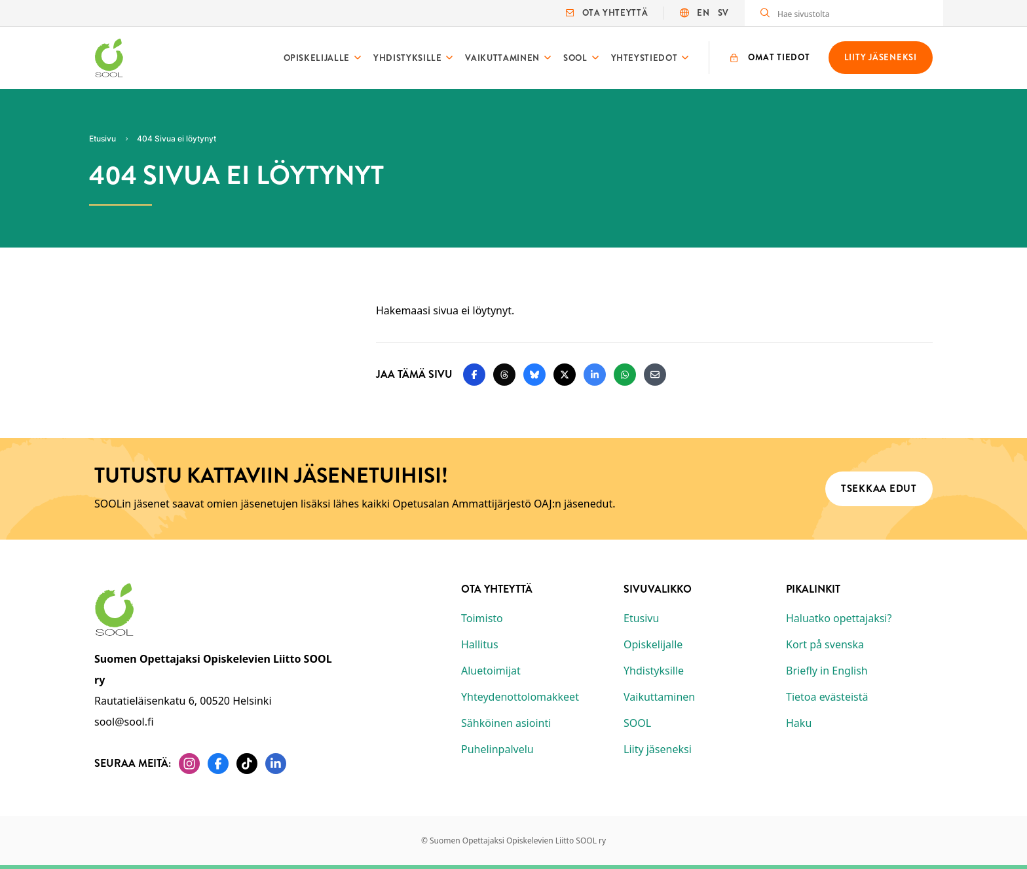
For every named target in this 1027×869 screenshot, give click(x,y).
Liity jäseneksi (658, 749)
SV (723, 13)
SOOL (575, 58)
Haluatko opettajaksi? (838, 618)
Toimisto (482, 618)
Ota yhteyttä (607, 13)
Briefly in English (827, 670)
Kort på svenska (825, 644)
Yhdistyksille (407, 58)
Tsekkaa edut (879, 488)
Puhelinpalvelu (497, 749)
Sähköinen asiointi (506, 723)
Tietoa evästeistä (827, 697)
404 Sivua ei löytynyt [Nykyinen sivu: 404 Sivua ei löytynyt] (176, 138)
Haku (799, 723)
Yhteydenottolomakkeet (520, 697)
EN (703, 13)
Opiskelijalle (317, 58)
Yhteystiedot (644, 58)
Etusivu (641, 618)
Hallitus (479, 644)
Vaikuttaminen (502, 58)
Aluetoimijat (491, 670)
